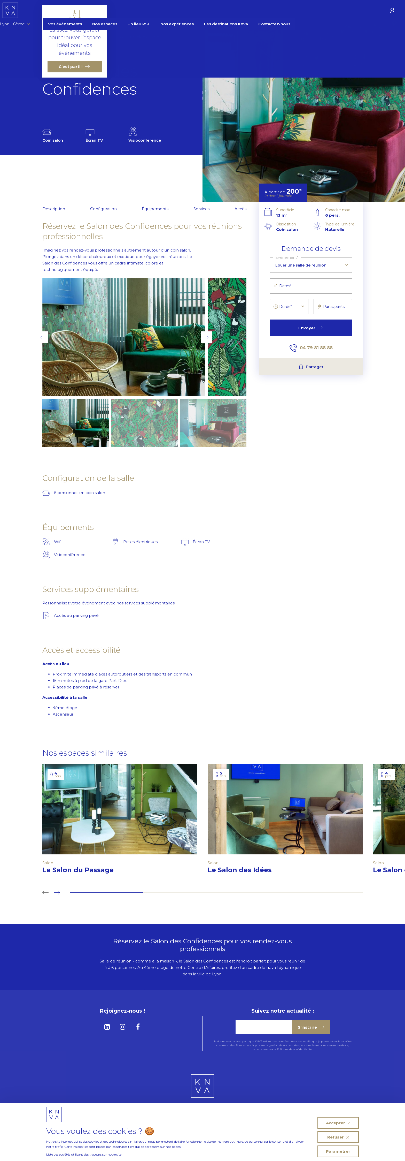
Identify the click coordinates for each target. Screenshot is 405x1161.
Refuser (338, 1137)
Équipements (155, 208)
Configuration (103, 208)
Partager (311, 366)
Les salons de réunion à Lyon (131, 36)
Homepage (53, 36)
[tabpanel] (119, 821)
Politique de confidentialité (294, 1049)
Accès (240, 208)
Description (53, 208)
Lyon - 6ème (54, 11)
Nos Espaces (84, 36)
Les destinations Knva (265, 11)
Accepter (338, 1122)
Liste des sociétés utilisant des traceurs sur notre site (83, 1154)
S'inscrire (311, 1027)
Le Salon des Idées (244, 870)
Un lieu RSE (177, 11)
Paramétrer (338, 1151)
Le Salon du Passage (82, 870)
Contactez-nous (313, 11)
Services (201, 208)
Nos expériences (215, 11)
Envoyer (310, 327)
